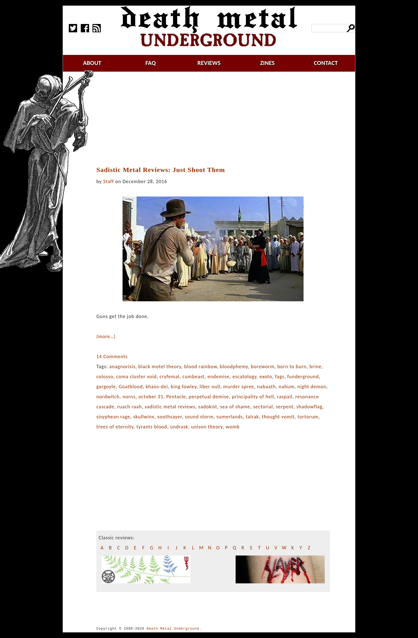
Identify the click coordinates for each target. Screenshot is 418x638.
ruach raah (129, 407)
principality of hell (253, 397)
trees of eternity (115, 427)
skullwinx (143, 417)
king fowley (184, 387)
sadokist (207, 407)
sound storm (199, 417)
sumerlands (229, 417)
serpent (285, 407)
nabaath (266, 387)
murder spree (238, 387)
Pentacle (176, 397)
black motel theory (159, 366)
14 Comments (112, 356)
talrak (252, 417)
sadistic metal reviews (170, 407)
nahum (286, 387)
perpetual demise (209, 397)
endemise (218, 376)
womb (232, 427)
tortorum (307, 417)
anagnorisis (122, 366)
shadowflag (309, 407)
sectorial (263, 407)
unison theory (207, 427)
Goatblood (131, 387)
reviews (209, 63)
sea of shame (235, 407)
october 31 (150, 397)
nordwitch (107, 397)
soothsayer (169, 417)
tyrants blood (151, 427)
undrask (179, 427)
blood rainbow (200, 366)
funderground (303, 376)
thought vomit (278, 417)
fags (279, 376)
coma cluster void (136, 376)
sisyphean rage (113, 417)
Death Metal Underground (172, 628)
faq (150, 63)
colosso (104, 376)
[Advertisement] (213, 119)
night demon (311, 387)
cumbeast (193, 376)
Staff (108, 181)
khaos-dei (157, 387)
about (92, 63)
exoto (266, 376)
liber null (210, 387)
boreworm (263, 366)
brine (315, 366)
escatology (244, 376)
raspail (284, 397)
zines (267, 63)
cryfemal (169, 376)
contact (326, 63)
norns (129, 397)
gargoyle (106, 387)
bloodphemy (234, 366)
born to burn (292, 366)
